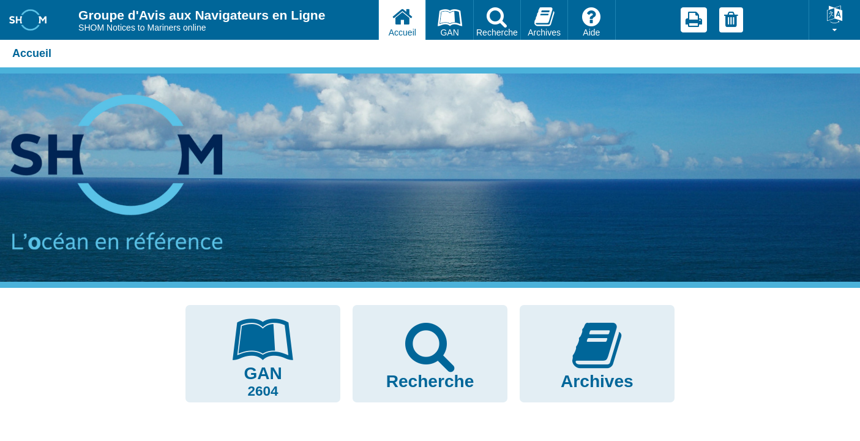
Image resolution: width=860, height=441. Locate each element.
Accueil (31, 53)
